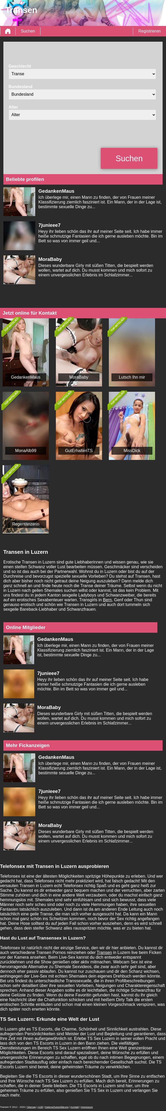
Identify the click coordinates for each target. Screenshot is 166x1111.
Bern (107, 600)
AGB (40, 1107)
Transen (104, 952)
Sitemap (31, 1107)
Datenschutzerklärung (57, 1107)
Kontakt (74, 1107)
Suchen (28, 31)
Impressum (87, 1107)
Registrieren (149, 31)
